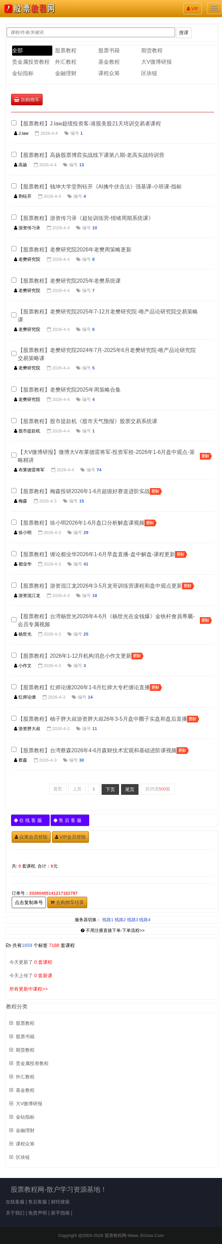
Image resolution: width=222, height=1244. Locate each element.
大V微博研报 (156, 62)
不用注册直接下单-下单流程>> (113, 930)
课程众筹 (109, 73)
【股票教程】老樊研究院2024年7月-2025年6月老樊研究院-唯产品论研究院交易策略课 (107, 354)
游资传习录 (27, 227)
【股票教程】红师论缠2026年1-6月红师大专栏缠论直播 (84, 687)
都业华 (23, 564)
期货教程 (152, 50)
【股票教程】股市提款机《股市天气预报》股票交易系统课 (87, 421)
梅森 (20, 500)
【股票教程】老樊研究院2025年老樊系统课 (69, 281)
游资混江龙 (27, 595)
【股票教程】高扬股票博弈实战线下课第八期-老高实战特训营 (91, 155)
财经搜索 (60, 1201)
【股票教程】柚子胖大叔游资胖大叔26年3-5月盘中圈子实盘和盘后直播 (102, 719)
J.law (21, 133)
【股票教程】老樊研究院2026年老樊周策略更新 (75, 249)
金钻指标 (23, 73)
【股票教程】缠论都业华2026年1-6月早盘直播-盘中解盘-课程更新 (96, 554)
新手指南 (60, 1213)
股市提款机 (27, 430)
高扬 (20, 164)
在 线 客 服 (30, 820)
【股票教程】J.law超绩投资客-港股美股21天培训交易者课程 (89, 123)
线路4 (144, 919)
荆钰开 (23, 196)
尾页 (129, 789)
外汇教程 (65, 62)
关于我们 (15, 1213)
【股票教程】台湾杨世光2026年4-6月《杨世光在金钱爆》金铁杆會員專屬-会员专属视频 (106, 620)
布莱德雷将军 (29, 469)
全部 (17, 50)
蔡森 (20, 760)
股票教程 (65, 50)
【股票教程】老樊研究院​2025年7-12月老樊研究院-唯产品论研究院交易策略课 (108, 315)
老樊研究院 (27, 259)
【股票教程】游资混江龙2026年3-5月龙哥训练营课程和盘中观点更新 (100, 586)
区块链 (149, 73)
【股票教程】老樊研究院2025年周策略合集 (69, 390)
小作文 (23, 665)
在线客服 (15, 1201)
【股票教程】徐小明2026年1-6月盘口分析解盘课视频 (81, 523)
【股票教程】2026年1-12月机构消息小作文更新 (75, 656)
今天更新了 (30, 962)
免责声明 (37, 1213)
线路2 (120, 919)
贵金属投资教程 (31, 62)
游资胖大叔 (27, 728)
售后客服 (37, 1201)
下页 (110, 789)
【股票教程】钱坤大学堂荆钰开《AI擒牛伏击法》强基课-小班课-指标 (100, 186)
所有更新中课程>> (28, 989)
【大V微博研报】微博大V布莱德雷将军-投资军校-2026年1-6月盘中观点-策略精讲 (106, 456)
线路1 (107, 919)
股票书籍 (109, 50)
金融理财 (65, 73)
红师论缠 (25, 697)
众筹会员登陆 (31, 837)
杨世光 (23, 634)
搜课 (183, 32)
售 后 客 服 (70, 820)
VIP (192, 8)
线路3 (132, 919)
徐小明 (23, 532)
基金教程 (109, 62)
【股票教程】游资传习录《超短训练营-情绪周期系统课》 (86, 218)
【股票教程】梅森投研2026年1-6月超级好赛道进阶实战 (84, 491)
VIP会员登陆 (70, 837)
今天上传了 (30, 975)
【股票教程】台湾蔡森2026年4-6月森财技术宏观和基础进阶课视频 (97, 750)
